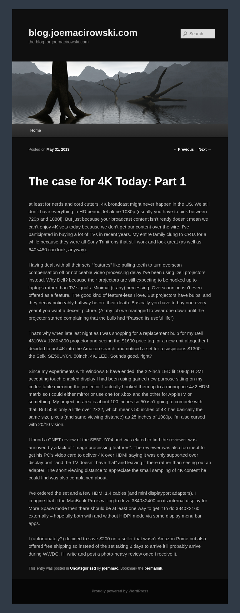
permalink (153, 568)
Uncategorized (83, 568)
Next (204, 149)
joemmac (110, 568)
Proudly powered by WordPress (120, 591)
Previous (183, 149)
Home (35, 130)
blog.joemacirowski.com (82, 32)
